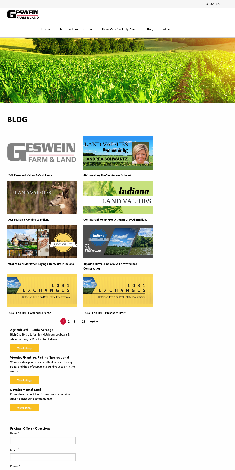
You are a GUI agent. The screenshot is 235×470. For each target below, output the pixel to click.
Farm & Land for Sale (133, 15)
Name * (165, 245)
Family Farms (91, 417)
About (223, 15)
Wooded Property (140, 453)
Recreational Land (141, 411)
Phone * (165, 278)
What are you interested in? (177, 294)
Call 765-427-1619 (216, 4)
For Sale (88, 442)
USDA (133, 436)
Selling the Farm (140, 417)
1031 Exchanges (92, 386)
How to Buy (90, 448)
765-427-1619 (16, 439)
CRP (85, 411)
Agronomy (89, 392)
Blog (205, 15)
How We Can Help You (175, 15)
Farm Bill (88, 423)
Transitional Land (140, 423)
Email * (165, 261)
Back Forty (89, 399)
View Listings (175, 160)
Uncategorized (139, 429)
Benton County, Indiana (22, 386)
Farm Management (94, 429)
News (133, 399)
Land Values (137, 386)
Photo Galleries (139, 405)
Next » (93, 322)
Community (90, 405)
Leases (134, 392)
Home (103, 15)
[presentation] (189, 335)
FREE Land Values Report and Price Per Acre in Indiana (40, 393)
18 (83, 322)
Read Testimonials (19, 410)
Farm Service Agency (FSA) (99, 436)
